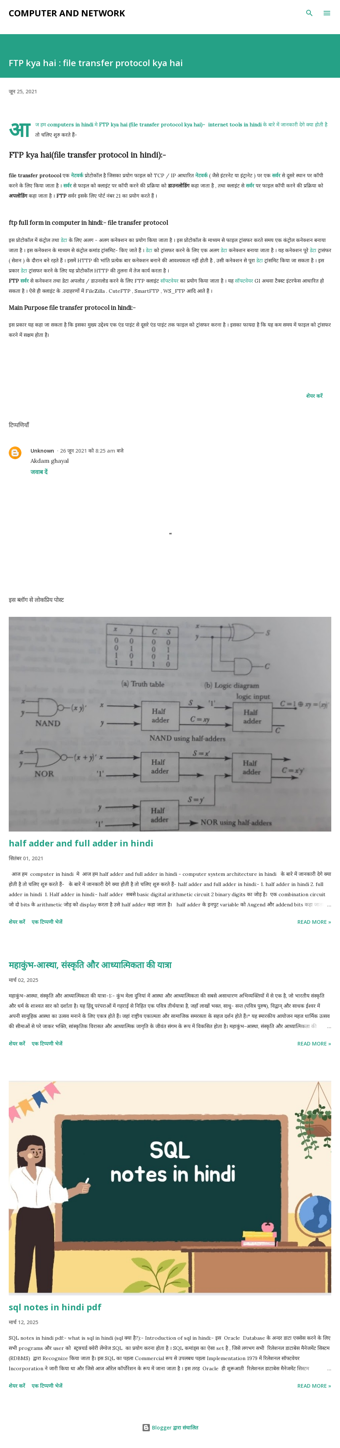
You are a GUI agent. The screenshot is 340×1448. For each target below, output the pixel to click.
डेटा (64, 240)
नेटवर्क (77, 175)
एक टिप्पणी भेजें (47, 921)
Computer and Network (67, 13)
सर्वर (276, 175)
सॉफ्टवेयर (169, 281)
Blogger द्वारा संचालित (170, 1427)
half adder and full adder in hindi (81, 843)
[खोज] (309, 13)
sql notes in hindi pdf (55, 1307)
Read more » (314, 921)
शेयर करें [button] (314, 395)
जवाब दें (39, 472)
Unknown (42, 450)
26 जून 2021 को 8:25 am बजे (91, 450)
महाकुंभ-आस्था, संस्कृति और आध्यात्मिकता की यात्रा (90, 965)
